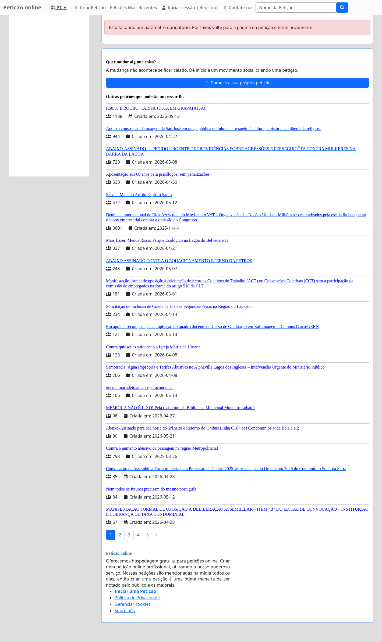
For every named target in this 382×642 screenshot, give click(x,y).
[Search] (296, 7)
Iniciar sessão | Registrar (189, 7)
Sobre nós (125, 611)
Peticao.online (22, 7)
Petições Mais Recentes (133, 7)
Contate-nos (237, 7)
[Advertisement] (49, 95)
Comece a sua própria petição (237, 83)
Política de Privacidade (137, 598)
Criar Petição (89, 7)
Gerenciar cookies (133, 604)
